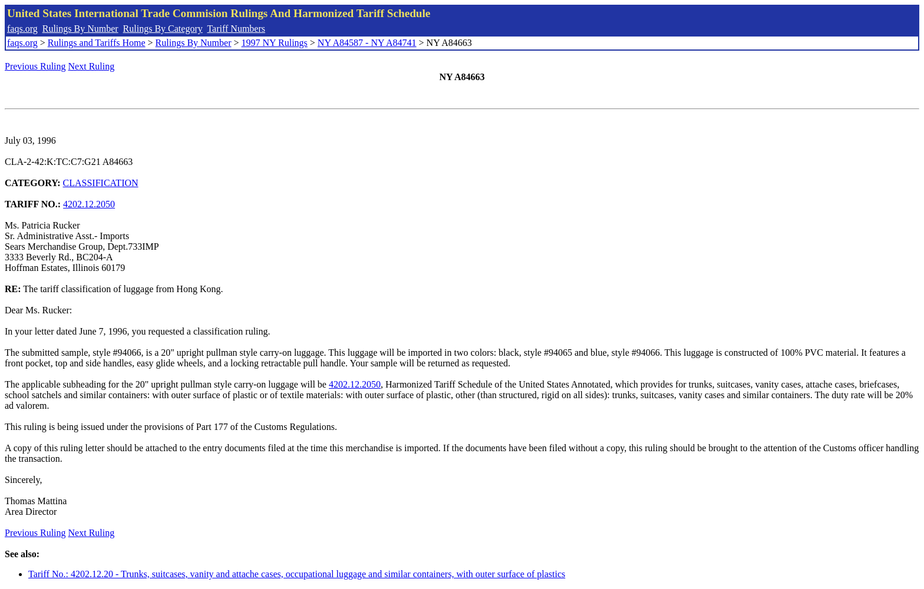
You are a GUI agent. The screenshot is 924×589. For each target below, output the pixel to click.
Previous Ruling (35, 66)
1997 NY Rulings (275, 43)
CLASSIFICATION (100, 183)
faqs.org (22, 29)
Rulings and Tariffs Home (97, 43)
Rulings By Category (163, 29)
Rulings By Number (80, 29)
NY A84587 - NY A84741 (367, 43)
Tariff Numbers (236, 29)
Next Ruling (91, 66)
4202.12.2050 (89, 204)
